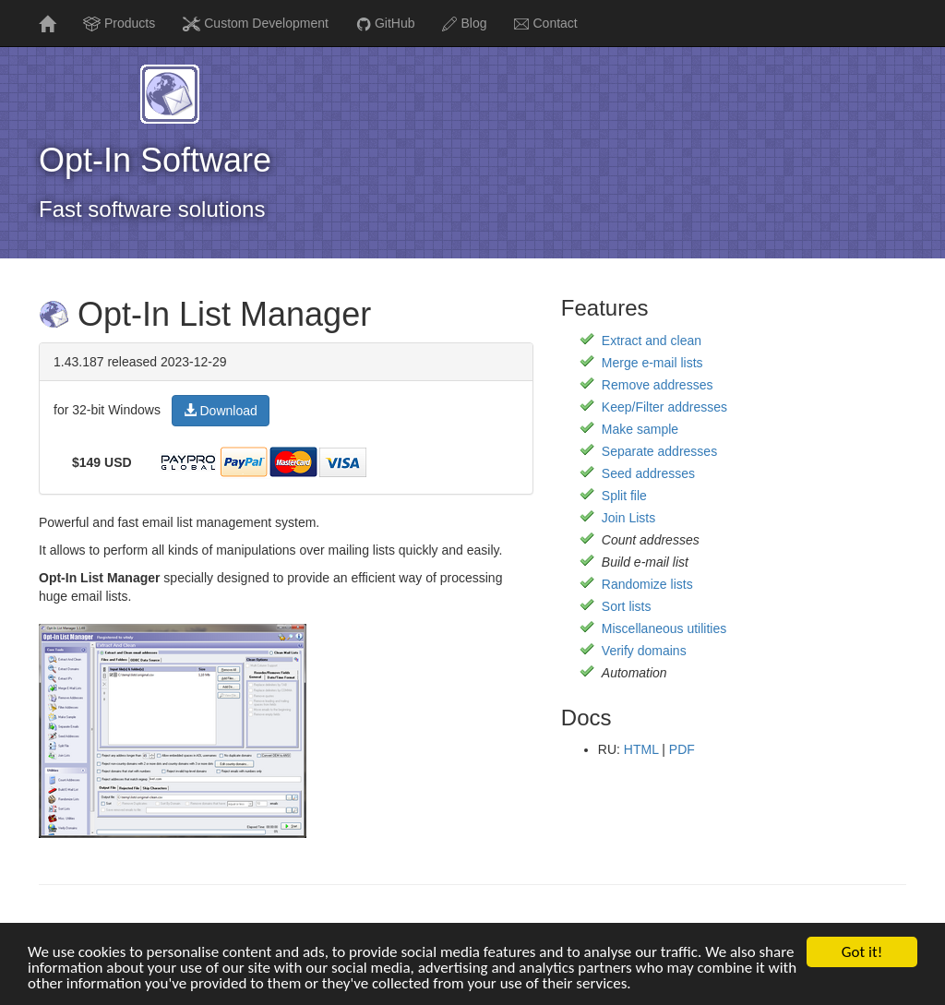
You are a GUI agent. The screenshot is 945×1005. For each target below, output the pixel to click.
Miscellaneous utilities (664, 628)
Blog (464, 23)
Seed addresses (648, 473)
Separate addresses (659, 451)
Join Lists (628, 517)
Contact (545, 23)
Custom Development (256, 23)
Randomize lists (647, 584)
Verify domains (644, 650)
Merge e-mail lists (652, 362)
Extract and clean (651, 340)
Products (119, 23)
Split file (624, 495)
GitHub (385, 23)
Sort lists (627, 606)
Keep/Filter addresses (664, 407)
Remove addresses (657, 384)
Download (220, 410)
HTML (641, 749)
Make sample (640, 429)
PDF (682, 749)
